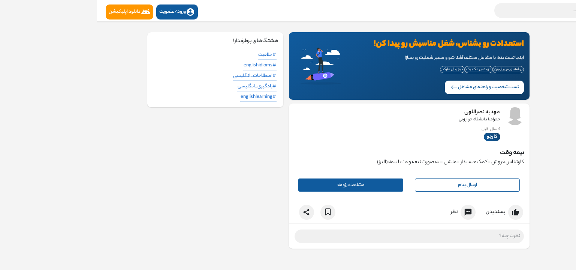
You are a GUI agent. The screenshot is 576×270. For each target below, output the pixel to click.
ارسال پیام (370, 185)
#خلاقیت (170, 55)
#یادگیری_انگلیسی (160, 86)
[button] (473, 10)
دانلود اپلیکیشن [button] (32, 12)
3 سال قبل (394, 129)
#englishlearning (161, 97)
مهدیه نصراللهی (385, 112)
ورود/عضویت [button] (80, 12)
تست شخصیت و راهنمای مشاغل (388, 87)
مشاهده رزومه (254, 185)
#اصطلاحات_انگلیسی (157, 76)
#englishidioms (163, 65)
